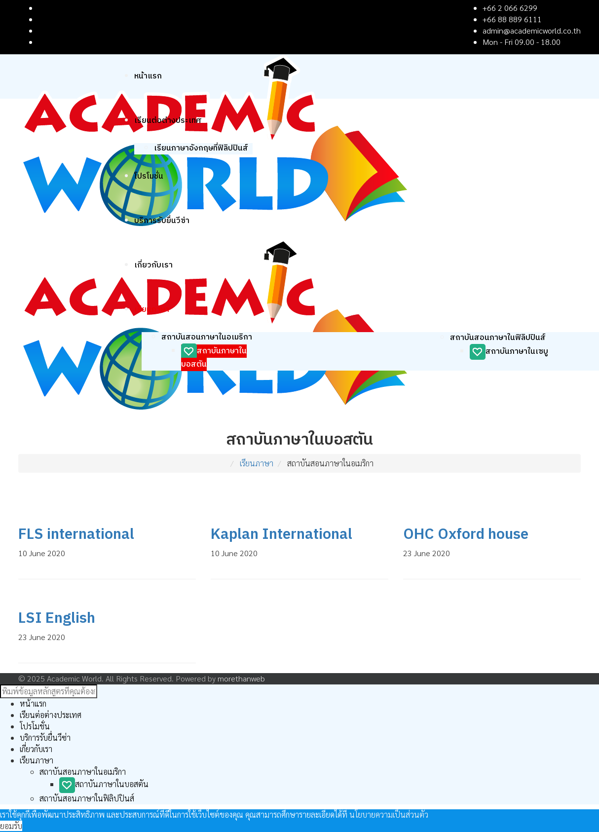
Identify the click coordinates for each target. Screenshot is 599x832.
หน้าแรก (148, 76)
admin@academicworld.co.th (532, 30)
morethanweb (241, 678)
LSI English (56, 618)
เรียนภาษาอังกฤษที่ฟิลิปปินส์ (201, 148)
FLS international (76, 535)
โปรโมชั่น (148, 176)
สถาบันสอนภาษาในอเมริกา (206, 337)
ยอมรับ (11, 826)
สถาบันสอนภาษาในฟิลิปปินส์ (498, 337)
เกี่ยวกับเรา (153, 265)
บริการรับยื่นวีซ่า (161, 220)
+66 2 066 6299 (510, 7)
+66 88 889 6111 (512, 19)
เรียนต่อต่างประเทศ (168, 120)
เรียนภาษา (151, 309)
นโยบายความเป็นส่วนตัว (388, 814)
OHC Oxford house (465, 535)
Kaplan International (281, 535)
